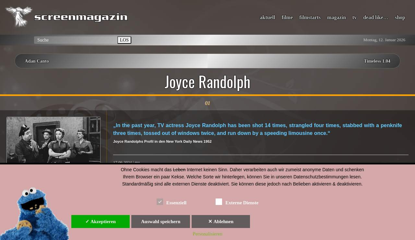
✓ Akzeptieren (100, 221)
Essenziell (172, 201)
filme (287, 17)
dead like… (375, 17)
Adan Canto (37, 61)
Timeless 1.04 (377, 61)
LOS (124, 39)
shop (400, 17)
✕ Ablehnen (220, 221)
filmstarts (310, 17)
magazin (336, 17)
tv (354, 17)
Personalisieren (207, 233)
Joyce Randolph (207, 81)
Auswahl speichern (160, 221)
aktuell (267, 17)
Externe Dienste (237, 201)
